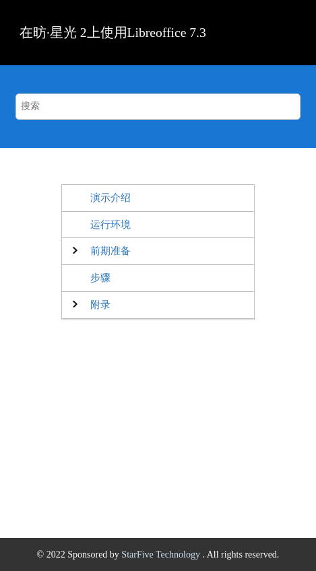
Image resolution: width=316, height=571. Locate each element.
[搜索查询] (157, 106)
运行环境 (110, 224)
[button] (110, 251)
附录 (100, 304)
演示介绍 (110, 197)
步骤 (100, 277)
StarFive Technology (161, 554)
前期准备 (110, 250)
